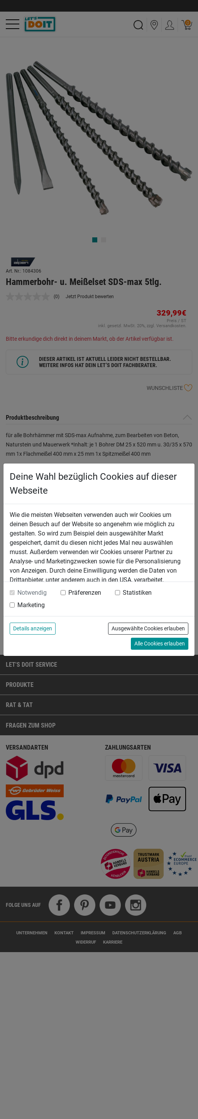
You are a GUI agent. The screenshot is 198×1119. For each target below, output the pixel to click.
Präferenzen (84, 592)
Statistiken (137, 592)
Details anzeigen (32, 628)
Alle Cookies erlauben (159, 643)
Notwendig (32, 592)
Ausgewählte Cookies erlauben (148, 628)
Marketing (31, 605)
